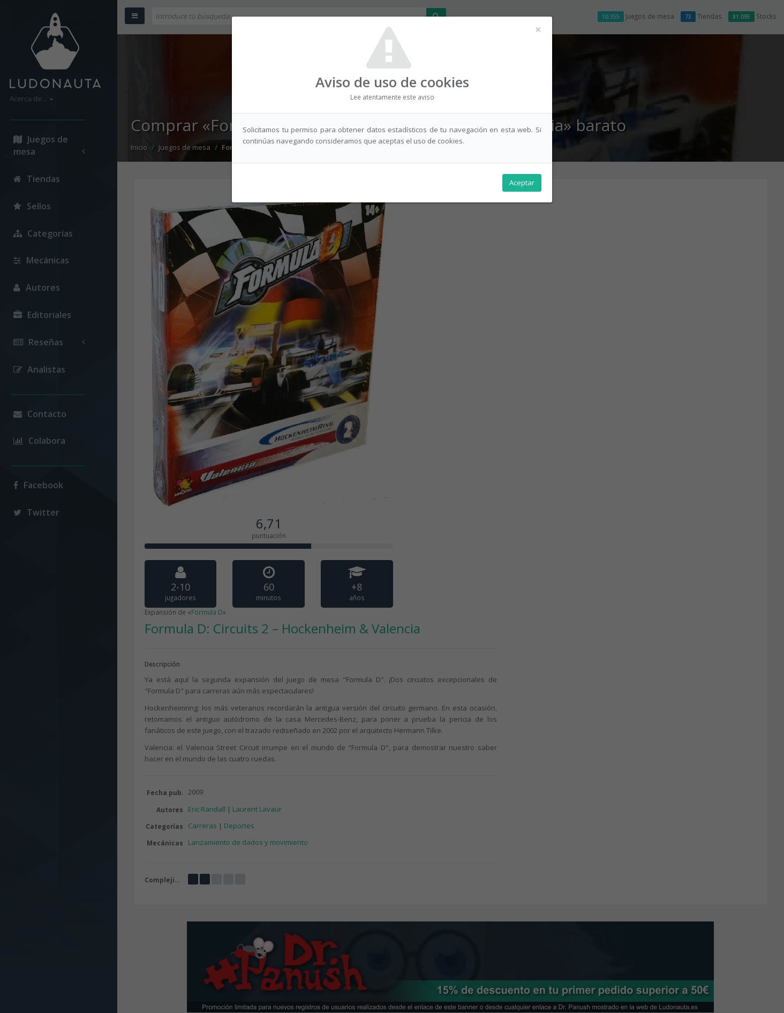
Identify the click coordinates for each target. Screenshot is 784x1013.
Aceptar (521, 182)
